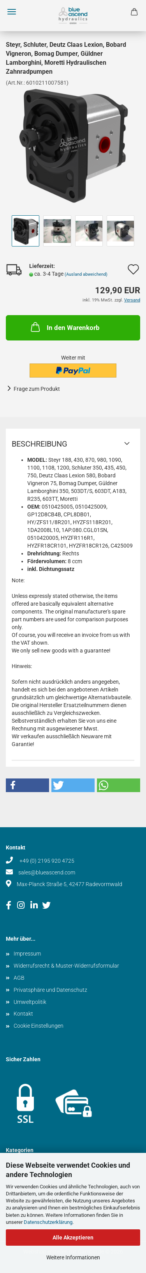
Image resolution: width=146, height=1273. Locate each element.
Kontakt (23, 1014)
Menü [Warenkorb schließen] (11, 11)
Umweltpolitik (30, 1002)
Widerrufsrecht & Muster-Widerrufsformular (66, 966)
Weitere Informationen (73, 1257)
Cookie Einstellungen (38, 1026)
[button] (27, 785)
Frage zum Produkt (37, 389)
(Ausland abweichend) (86, 274)
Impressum (27, 953)
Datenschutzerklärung (48, 1222)
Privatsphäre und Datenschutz (50, 990)
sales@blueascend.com (46, 872)
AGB (19, 978)
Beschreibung (39, 444)
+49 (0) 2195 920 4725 (46, 861)
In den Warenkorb (64, 327)
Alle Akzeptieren (73, 1237)
